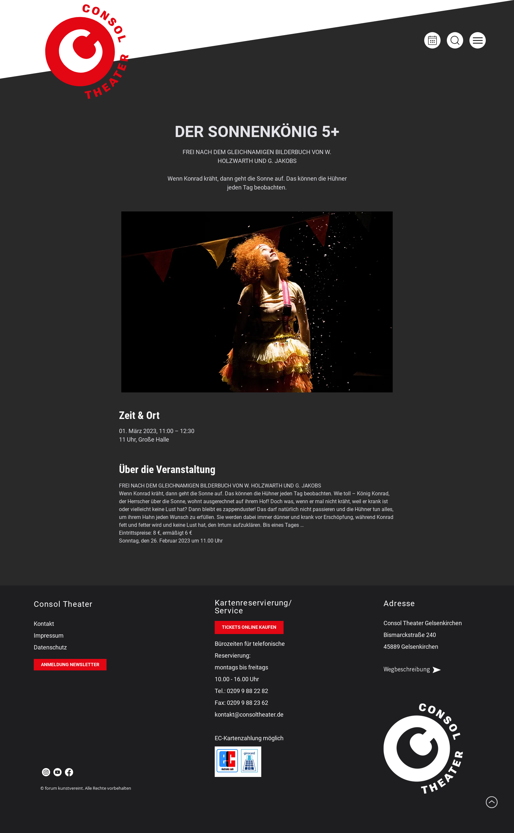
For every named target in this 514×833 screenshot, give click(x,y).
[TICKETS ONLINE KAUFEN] (249, 627)
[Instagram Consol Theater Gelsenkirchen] (46, 772)
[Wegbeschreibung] (418, 670)
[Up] (455, 40)
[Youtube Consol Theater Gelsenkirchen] (57, 772)
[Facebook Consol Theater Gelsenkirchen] (69, 772)
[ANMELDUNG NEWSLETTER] (70, 664)
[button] (477, 40)
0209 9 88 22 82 (247, 690)
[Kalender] (432, 40)
